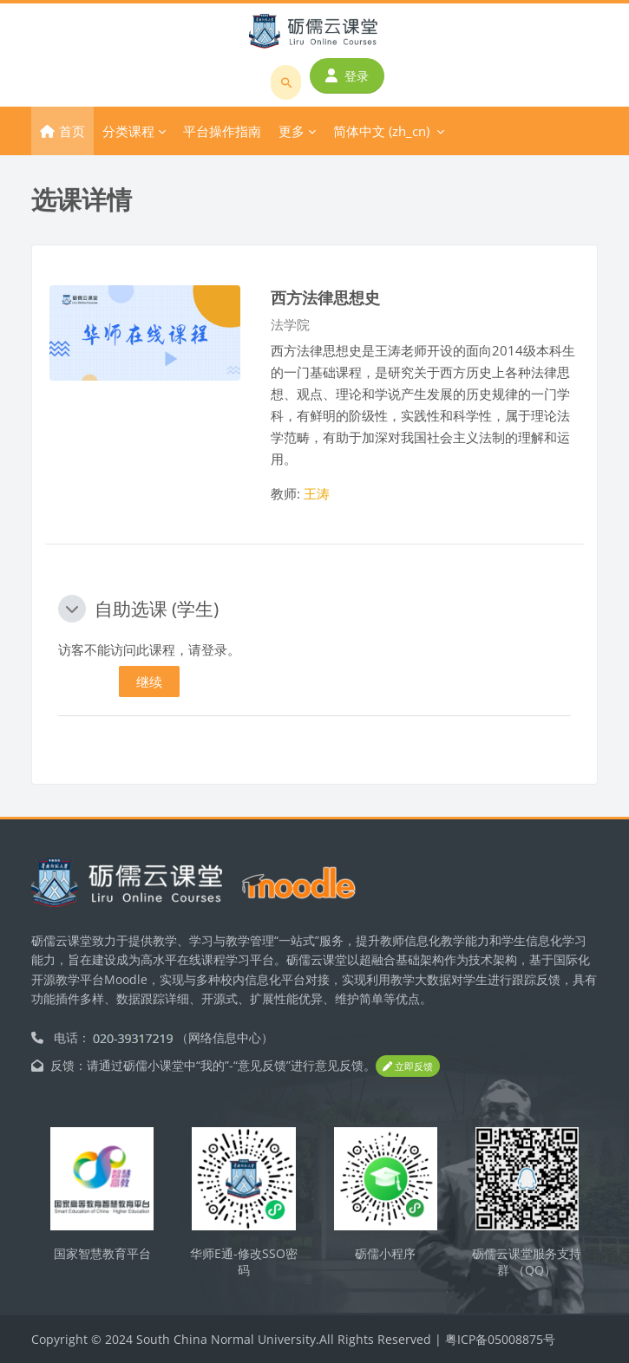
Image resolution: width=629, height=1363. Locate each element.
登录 (347, 76)
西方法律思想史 (325, 297)
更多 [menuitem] (291, 131)
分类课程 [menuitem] (128, 131)
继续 (149, 681)
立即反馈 (408, 1066)
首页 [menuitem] (72, 131)
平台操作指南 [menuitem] (222, 131)
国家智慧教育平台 (102, 1253)
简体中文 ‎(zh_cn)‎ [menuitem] (381, 131)
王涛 (317, 493)
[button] (72, 609)
